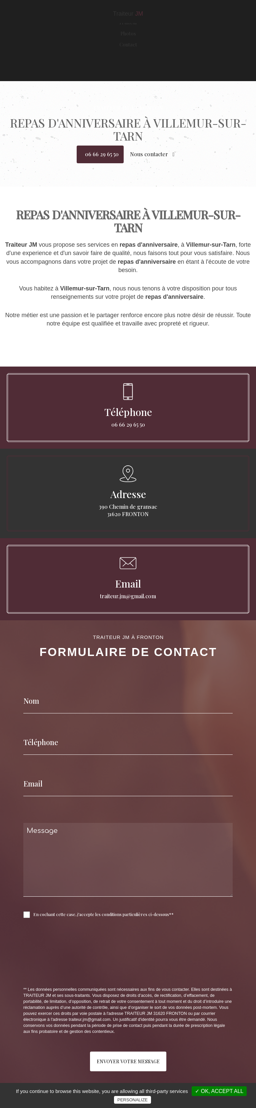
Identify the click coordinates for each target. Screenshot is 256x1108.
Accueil (128, 34)
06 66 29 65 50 (102, 154)
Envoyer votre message (128, 1061)
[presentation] (94, 967)
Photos (128, 56)
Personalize (132, 1099)
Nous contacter (152, 154)
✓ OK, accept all (219, 1091)
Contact (128, 67)
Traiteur (128, 45)
